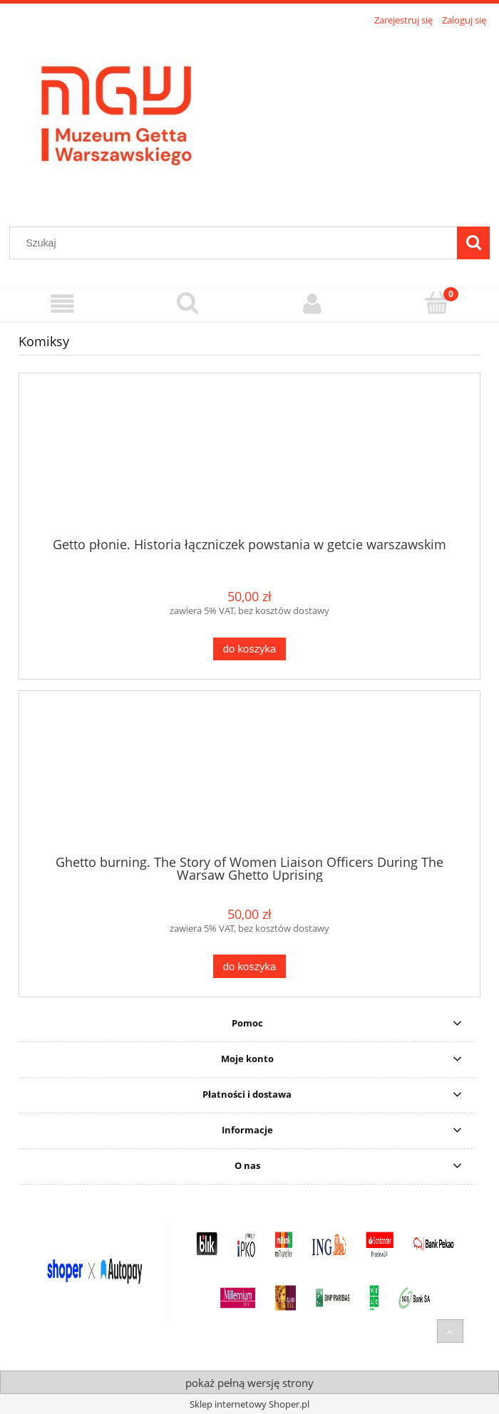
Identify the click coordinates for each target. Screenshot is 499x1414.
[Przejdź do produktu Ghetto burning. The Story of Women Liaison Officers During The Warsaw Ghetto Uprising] (249, 777)
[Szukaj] (473, 243)
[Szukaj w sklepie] (237, 243)
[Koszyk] (436, 302)
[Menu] (62, 304)
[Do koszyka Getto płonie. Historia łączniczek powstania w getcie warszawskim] (249, 649)
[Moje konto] (312, 304)
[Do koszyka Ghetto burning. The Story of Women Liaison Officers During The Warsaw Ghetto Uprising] (249, 966)
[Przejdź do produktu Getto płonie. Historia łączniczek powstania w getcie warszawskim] (249, 460)
